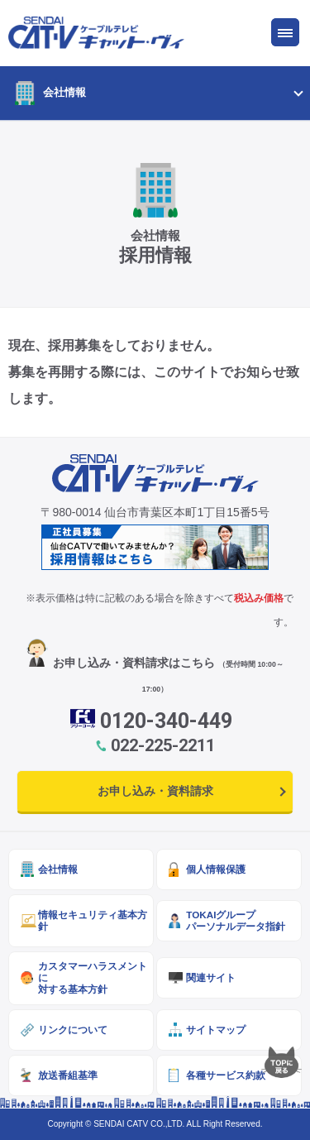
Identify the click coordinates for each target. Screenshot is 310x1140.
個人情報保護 (216, 869)
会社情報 (64, 92)
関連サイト (211, 977)
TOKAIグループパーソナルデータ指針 (235, 920)
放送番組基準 (68, 1075)
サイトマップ (216, 1029)
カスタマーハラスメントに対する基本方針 (92, 977)
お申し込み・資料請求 (155, 791)
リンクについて (72, 1029)
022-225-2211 (163, 745)
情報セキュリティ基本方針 (92, 920)
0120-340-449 (166, 721)
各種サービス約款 (225, 1075)
